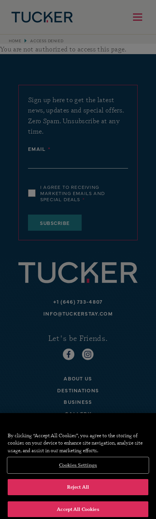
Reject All (78, 489)
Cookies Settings (78, 467)
